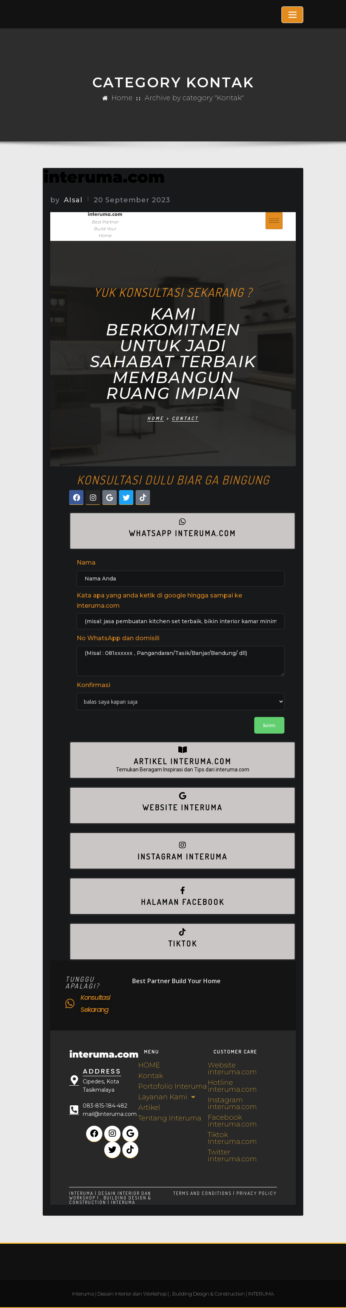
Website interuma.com (232, 1068)
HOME (149, 1065)
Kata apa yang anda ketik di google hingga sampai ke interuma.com (159, 600)
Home (122, 98)
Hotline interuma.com (232, 1086)
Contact (185, 418)
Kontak (150, 1075)
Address (99, 1071)
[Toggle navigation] (292, 14)
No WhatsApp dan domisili (118, 638)
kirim (269, 725)
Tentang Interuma (169, 1118)
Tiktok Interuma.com (232, 1138)
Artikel (149, 1107)
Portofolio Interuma (172, 1086)
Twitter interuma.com (232, 1155)
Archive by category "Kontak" (194, 98)
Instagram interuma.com (232, 1103)
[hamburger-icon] (274, 220)
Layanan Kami (168, 1097)
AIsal (66, 200)
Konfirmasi (93, 685)
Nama (86, 562)
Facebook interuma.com (232, 1121)
